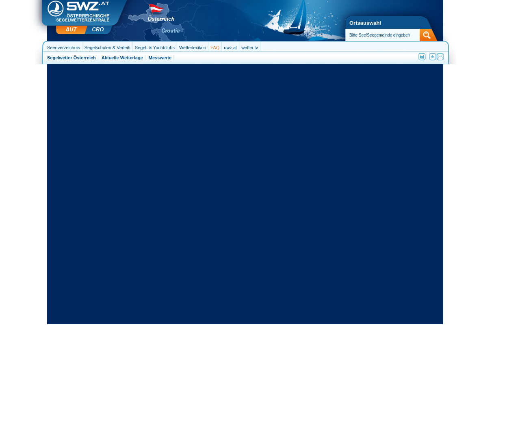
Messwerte (160, 57)
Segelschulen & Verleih (107, 47)
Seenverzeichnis (63, 47)
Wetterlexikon (192, 47)
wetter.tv (249, 47)
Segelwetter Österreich (71, 57)
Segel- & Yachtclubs (155, 47)
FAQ (214, 47)
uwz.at (230, 47)
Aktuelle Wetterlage (122, 57)
